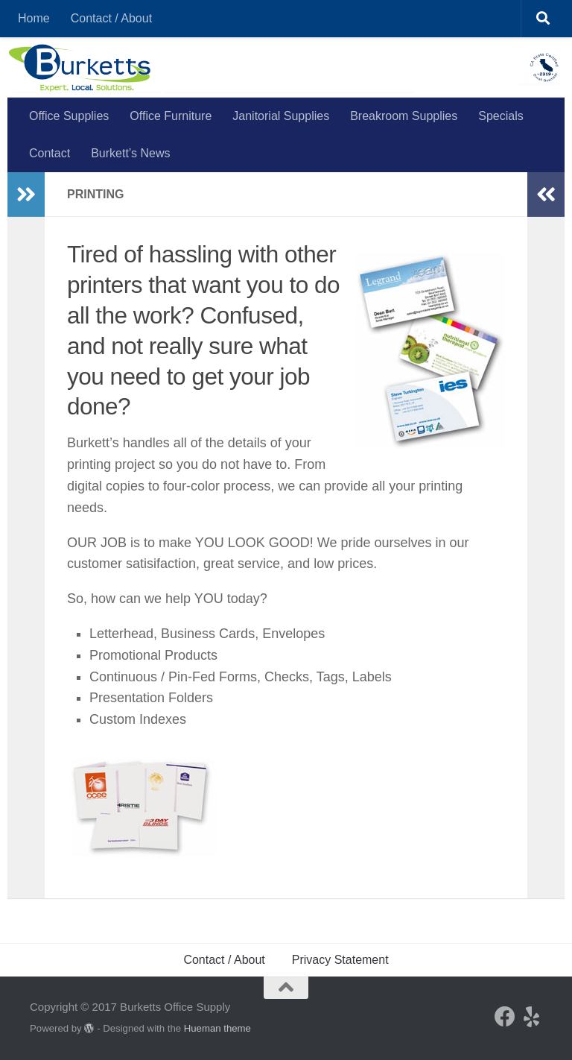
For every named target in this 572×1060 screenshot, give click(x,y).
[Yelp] (531, 1016)
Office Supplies (69, 116)
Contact (49, 153)
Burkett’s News (130, 153)
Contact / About (111, 18)
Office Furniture (171, 116)
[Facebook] (505, 1016)
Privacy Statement (340, 959)
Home (34, 18)
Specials (500, 116)
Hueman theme (217, 1028)
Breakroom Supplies (403, 116)
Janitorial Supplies (280, 116)
